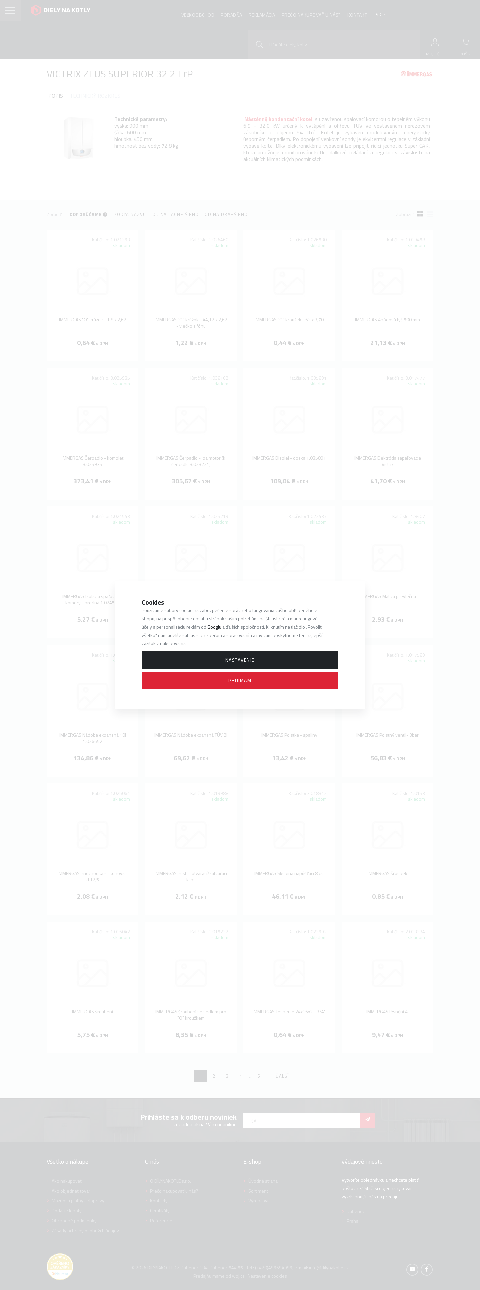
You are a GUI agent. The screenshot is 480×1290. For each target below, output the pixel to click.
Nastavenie (240, 659)
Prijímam (239, 680)
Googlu (214, 626)
